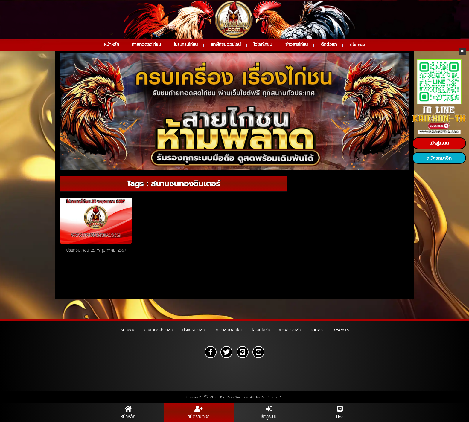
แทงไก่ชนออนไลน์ (226, 44)
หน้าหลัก (111, 44)
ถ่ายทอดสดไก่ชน (146, 44)
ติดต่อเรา (329, 44)
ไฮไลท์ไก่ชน (263, 44)
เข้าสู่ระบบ (439, 143)
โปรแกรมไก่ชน (186, 44)
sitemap (357, 44)
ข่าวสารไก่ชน (296, 44)
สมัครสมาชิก (439, 158)
